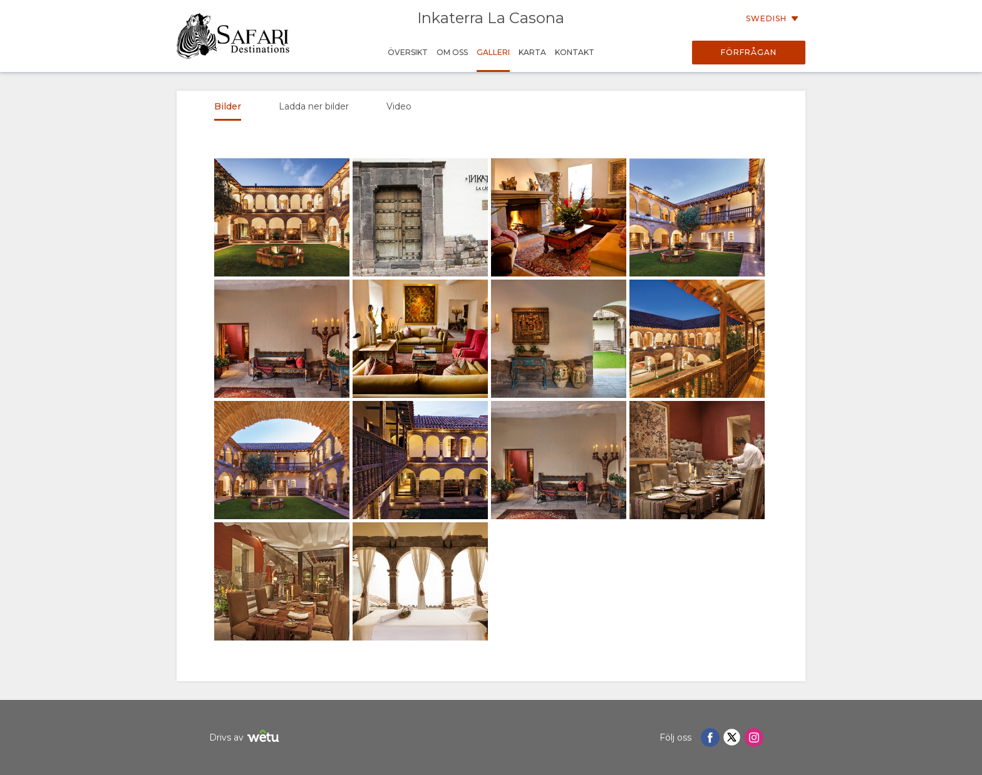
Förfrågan (749, 52)
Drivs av (245, 738)
